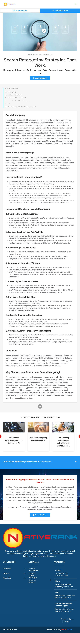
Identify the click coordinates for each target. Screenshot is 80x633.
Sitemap (31, 582)
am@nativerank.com (67, 609)
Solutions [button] (7, 569)
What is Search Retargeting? (13, 95)
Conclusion (8, 104)
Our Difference (34, 571)
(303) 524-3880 (65, 584)
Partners (31, 573)
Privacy (63, 619)
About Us (32, 568)
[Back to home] (9, 4)
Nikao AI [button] (6, 573)
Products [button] (7, 578)
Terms (71, 619)
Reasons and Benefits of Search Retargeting (17, 101)
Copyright (67, 621)
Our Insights (33, 578)
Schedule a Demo (60, 11)
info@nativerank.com (67, 595)
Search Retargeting (10, 92)
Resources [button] (32, 580)
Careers (31, 575)
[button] (76, 4)
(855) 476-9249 (67, 587)
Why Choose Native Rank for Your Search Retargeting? (20, 106)
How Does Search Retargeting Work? (15, 98)
